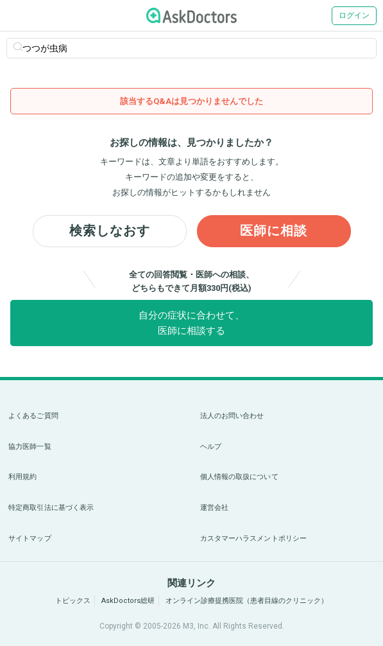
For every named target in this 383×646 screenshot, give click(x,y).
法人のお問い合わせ (232, 416)
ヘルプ (210, 446)
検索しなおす (109, 231)
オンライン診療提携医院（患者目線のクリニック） (247, 601)
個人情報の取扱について (239, 477)
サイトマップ (29, 538)
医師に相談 (273, 231)
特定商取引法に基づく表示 (51, 507)
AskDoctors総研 (128, 601)
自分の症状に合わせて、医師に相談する (191, 323)
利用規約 (22, 477)
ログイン (354, 15)
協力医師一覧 (29, 446)
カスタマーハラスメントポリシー (253, 538)
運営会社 (214, 507)
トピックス (72, 601)
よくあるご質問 (33, 416)
